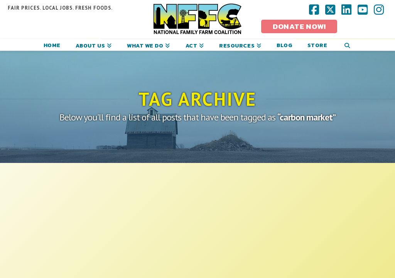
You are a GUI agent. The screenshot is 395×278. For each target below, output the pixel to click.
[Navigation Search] (347, 45)
